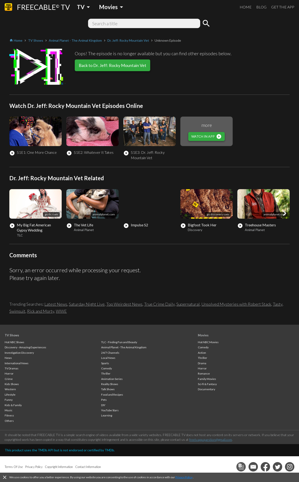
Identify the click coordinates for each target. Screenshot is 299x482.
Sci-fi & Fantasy (207, 384)
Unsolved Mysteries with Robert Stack (236, 304)
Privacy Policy (183, 477)
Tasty (277, 304)
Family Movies (207, 379)
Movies (203, 335)
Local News (108, 358)
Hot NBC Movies (208, 342)
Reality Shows (109, 384)
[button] (284, 213)
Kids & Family (13, 405)
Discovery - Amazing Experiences (25, 347)
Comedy (106, 368)
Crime (9, 379)
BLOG (261, 7)
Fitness (9, 415)
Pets (104, 399)
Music (8, 410)
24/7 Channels (110, 352)
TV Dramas (11, 368)
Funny (9, 399)
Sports (105, 363)
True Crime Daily (159, 304)
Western (10, 389)
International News (16, 363)
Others (9, 421)
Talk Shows (108, 389)
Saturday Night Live (87, 304)
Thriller (105, 373)
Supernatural (188, 304)
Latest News (55, 304)
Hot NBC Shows (14, 342)
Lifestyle (10, 394)
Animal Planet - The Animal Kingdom (123, 347)
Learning (106, 415)
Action (202, 352)
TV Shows (12, 335)
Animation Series (112, 379)
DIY (103, 405)
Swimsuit (17, 311)
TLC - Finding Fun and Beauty (119, 342)
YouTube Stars (110, 410)
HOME (246, 7)
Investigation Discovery (19, 352)
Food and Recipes (112, 394)
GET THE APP (282, 7)
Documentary (206, 389)
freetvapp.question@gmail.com (210, 440)
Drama (202, 363)
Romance (204, 373)
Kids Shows (12, 384)
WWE (61, 311)
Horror (9, 373)
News (8, 358)
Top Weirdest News (124, 304)
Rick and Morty (40, 311)
